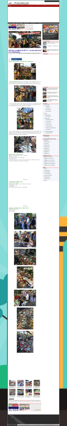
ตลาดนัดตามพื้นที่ (47, 118)
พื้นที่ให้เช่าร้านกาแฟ (47, 141)
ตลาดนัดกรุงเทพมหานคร (49, 119)
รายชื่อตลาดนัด (13, 416)
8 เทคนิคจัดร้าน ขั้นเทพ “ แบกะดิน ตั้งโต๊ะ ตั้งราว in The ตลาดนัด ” (52, 43)
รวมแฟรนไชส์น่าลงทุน (47, 173)
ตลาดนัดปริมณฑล (48, 121)
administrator (20, 53)
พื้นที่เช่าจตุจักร (46, 148)
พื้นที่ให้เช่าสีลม (46, 151)
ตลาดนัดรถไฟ (46, 143)
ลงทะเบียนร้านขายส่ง (22, 423)
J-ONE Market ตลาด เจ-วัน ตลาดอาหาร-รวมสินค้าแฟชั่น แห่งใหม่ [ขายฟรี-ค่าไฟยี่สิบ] (52, 100)
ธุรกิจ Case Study (14, 417)
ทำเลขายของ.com (26, 424)
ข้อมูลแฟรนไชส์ (11, 415)
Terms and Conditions (47, 424)
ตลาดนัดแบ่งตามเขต (49, 132)
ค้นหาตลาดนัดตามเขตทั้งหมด (48, 131)
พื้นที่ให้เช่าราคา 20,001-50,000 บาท (49, 163)
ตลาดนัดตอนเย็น (28, 53)
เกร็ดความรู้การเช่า (47, 178)
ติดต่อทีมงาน (10, 424)
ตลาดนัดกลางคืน (48, 111)
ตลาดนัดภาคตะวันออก (49, 126)
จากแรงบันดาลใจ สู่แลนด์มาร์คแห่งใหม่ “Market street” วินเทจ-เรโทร (52, 89)
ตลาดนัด (24, 53)
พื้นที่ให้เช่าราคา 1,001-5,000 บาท (49, 160)
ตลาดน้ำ (45, 113)
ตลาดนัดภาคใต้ (48, 129)
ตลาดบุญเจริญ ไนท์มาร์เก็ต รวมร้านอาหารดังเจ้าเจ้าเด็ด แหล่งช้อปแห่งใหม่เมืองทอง (53, 96)
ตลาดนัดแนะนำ (45, 87)
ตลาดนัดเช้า (48, 106)
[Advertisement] (33, 14)
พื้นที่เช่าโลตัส (46, 140)
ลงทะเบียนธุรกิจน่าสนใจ (20, 422)
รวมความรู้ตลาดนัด (46, 41)
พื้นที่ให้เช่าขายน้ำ (47, 146)
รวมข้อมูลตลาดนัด (47, 170)
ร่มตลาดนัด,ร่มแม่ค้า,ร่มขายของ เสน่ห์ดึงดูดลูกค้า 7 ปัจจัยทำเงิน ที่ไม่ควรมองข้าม (53, 50)
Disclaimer (52, 424)
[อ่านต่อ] (48, 38)
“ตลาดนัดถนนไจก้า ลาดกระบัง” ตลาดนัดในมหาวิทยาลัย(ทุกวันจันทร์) (52, 92)
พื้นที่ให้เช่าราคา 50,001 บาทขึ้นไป (49, 165)
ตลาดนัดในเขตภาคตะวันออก (35, 53)
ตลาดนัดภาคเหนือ (48, 124)
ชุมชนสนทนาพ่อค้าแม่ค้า (48, 175)
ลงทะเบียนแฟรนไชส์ (17, 420)
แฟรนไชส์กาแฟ (46, 136)
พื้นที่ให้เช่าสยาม (46, 153)
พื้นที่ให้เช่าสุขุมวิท (47, 150)
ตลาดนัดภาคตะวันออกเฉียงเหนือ (51, 127)
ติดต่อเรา (45, 180)
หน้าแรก (45, 168)
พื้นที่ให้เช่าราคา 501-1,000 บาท (49, 158)
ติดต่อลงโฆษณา (15, 424)
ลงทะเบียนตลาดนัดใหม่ (18, 421)
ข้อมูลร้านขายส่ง (16, 418)
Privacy (38, 424)
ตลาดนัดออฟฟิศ (48, 116)
